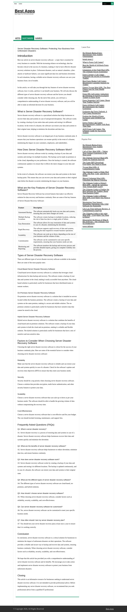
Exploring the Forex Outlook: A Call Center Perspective (95, 112)
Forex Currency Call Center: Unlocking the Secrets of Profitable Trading (96, 76)
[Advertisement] (77, 20)
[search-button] (112, 3)
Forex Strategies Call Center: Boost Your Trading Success (96, 101)
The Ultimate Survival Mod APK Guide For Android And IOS (95, 159)
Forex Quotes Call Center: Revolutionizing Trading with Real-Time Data (96, 124)
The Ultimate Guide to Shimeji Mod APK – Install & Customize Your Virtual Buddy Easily (95, 185)
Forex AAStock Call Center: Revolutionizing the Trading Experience (93, 107)
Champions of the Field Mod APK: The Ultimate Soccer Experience (96, 71)
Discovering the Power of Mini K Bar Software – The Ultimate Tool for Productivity (96, 221)
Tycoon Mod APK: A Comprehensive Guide (91, 168)
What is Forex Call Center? (93, 62)
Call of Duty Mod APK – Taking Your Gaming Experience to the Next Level (95, 153)
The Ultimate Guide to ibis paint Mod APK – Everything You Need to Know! (96, 215)
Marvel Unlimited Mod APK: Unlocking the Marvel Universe (95, 179)
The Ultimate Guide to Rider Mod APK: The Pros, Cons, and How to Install (96, 173)
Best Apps (25, 11)
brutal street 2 (88, 59)
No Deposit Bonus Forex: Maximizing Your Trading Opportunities (93, 54)
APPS (17, 38)
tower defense (88, 226)
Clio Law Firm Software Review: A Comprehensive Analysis (96, 210)
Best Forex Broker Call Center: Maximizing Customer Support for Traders (96, 83)
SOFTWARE (27, 38)
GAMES (38, 38)
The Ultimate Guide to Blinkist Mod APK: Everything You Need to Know (96, 197)
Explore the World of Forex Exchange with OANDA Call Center (94, 118)
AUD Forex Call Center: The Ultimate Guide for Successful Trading (94, 131)
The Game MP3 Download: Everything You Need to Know (94, 163)
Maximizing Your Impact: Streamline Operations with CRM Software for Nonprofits (95, 204)
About (15, 3)
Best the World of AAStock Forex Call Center (96, 66)
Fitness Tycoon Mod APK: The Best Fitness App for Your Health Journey (96, 89)
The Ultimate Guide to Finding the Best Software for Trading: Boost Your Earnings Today (96, 191)
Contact (20, 3)
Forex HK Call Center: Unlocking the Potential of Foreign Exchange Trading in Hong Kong (96, 95)
